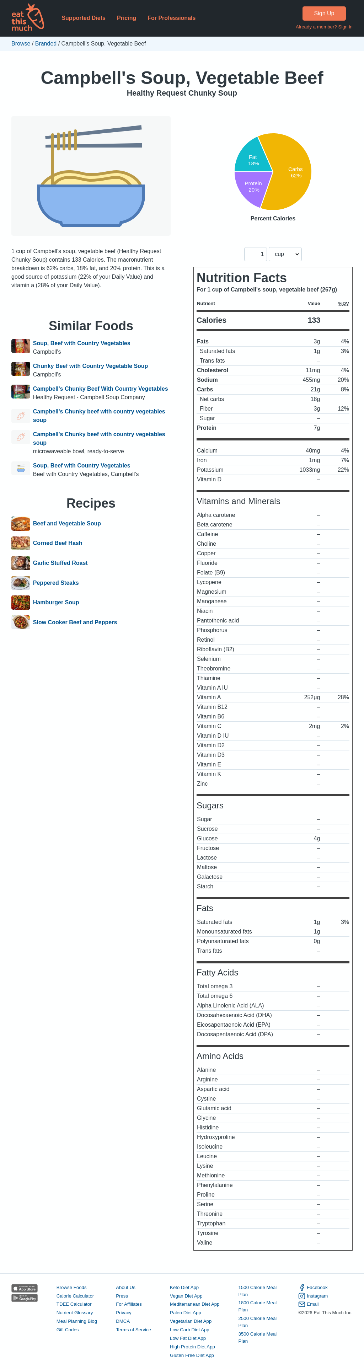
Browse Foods (72, 1287)
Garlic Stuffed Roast (60, 563)
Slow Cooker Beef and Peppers (75, 622)
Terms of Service (133, 1329)
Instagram (313, 1296)
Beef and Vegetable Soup (67, 524)
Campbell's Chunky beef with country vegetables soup (99, 415)
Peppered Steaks (56, 583)
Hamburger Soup (56, 602)
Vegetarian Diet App (191, 1321)
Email (308, 1304)
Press (122, 1296)
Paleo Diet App (185, 1312)
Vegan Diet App (186, 1296)
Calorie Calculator (75, 1296)
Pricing (126, 18)
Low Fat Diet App (188, 1338)
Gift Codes (68, 1329)
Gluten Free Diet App (192, 1355)
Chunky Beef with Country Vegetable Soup (90, 366)
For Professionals (172, 18)
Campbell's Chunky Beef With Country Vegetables (100, 389)
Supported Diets (83, 18)
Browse (20, 44)
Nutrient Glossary (75, 1312)
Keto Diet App (184, 1287)
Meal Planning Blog (77, 1321)
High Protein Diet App (192, 1346)
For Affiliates (129, 1304)
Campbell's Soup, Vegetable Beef (182, 78)
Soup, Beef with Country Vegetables (81, 343)
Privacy (124, 1312)
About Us (125, 1287)
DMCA (123, 1321)
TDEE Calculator (74, 1304)
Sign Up (324, 13)
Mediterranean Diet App (194, 1304)
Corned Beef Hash (57, 543)
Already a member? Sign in (324, 27)
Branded (46, 44)
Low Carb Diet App (189, 1329)
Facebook (312, 1287)
